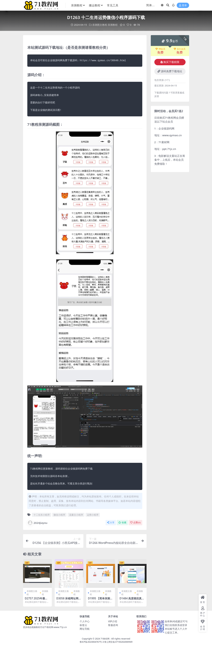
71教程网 (105, 638)
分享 (110, 522)
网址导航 (85, 628)
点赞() (135, 522)
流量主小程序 (76, 514)
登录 (183, 5)
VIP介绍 (112, 621)
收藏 (122, 522)
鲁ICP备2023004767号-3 (92, 641)
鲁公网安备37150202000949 (118, 641)
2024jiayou (37, 523)
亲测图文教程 (99, 24)
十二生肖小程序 (42, 514)
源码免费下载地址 (170, 71)
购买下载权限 (169, 62)
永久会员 (179, 49)
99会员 (160, 49)
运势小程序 (92, 514)
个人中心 (85, 621)
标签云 (83, 625)
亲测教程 (113, 24)
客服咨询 (113, 625)
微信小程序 (59, 514)
